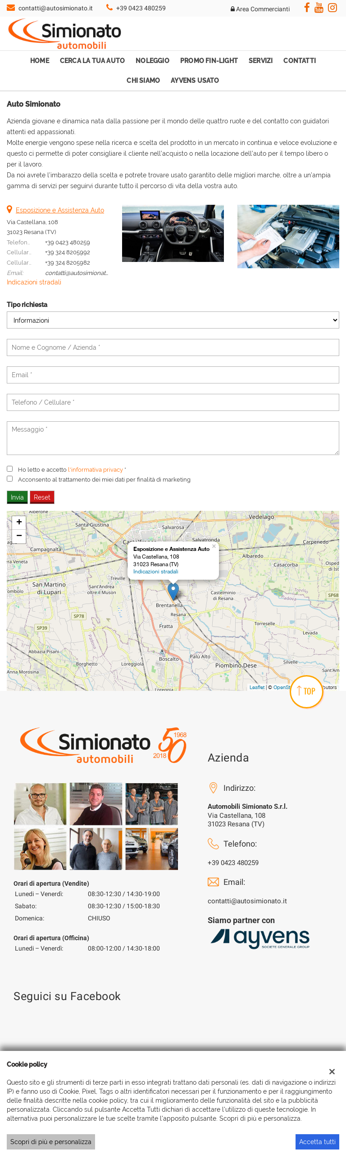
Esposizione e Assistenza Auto (60, 210)
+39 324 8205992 (67, 252)
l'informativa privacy (95, 469)
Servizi (261, 60)
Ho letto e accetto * (72, 469)
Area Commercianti (260, 9)
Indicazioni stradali (34, 282)
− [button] (19, 536)
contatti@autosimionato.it (55, 8)
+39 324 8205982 (67, 262)
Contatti (299, 60)
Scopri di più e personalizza (50, 1141)
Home (39, 60)
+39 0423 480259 (141, 8)
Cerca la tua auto (92, 60)
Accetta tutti (317, 1141)
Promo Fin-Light (209, 60)
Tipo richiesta (27, 304)
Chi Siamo (143, 80)
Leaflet (257, 687)
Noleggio (152, 60)
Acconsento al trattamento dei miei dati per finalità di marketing (104, 479)
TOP (306, 691)
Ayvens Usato (195, 80)
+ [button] (19, 523)
